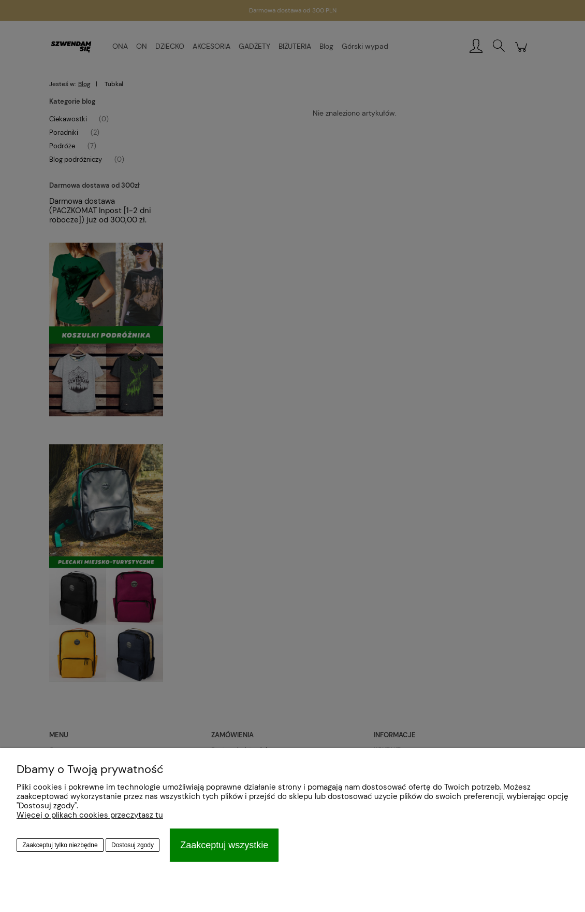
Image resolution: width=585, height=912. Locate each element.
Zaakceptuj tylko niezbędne (59, 845)
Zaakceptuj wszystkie (224, 845)
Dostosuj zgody (132, 845)
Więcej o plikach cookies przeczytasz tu (90, 815)
